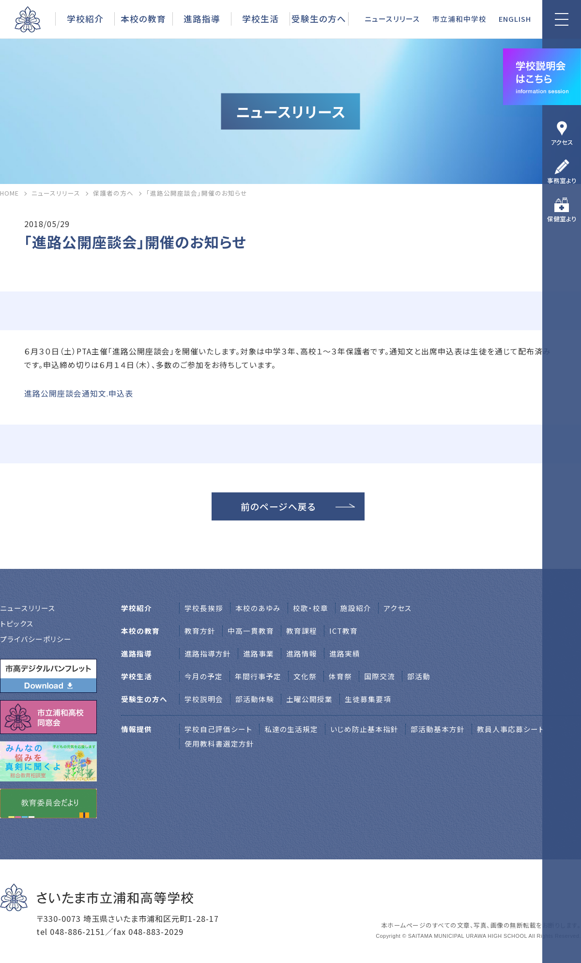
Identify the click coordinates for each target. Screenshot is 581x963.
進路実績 (344, 653)
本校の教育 (143, 18)
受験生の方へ (318, 18)
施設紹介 (355, 608)
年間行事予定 (258, 676)
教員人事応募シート (511, 729)
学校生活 (260, 18)
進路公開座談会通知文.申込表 (78, 393)
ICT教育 (343, 631)
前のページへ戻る (278, 506)
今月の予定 (203, 676)
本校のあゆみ (258, 608)
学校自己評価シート (218, 729)
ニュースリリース (392, 19)
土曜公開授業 (309, 699)
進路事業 (258, 653)
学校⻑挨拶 (203, 608)
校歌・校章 (310, 608)
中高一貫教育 (251, 631)
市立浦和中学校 (459, 19)
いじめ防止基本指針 (364, 729)
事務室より (562, 180)
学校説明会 (203, 699)
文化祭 (305, 676)
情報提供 (136, 729)
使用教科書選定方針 (219, 743)
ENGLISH (515, 19)
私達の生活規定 (291, 729)
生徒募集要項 (368, 699)
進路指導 (201, 18)
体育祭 (340, 676)
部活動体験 (254, 699)
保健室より (562, 218)
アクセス (561, 142)
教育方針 (199, 631)
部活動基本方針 (438, 729)
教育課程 (301, 631)
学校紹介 (85, 18)
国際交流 (379, 676)
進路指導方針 (207, 653)
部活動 (418, 676)
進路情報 (301, 653)
